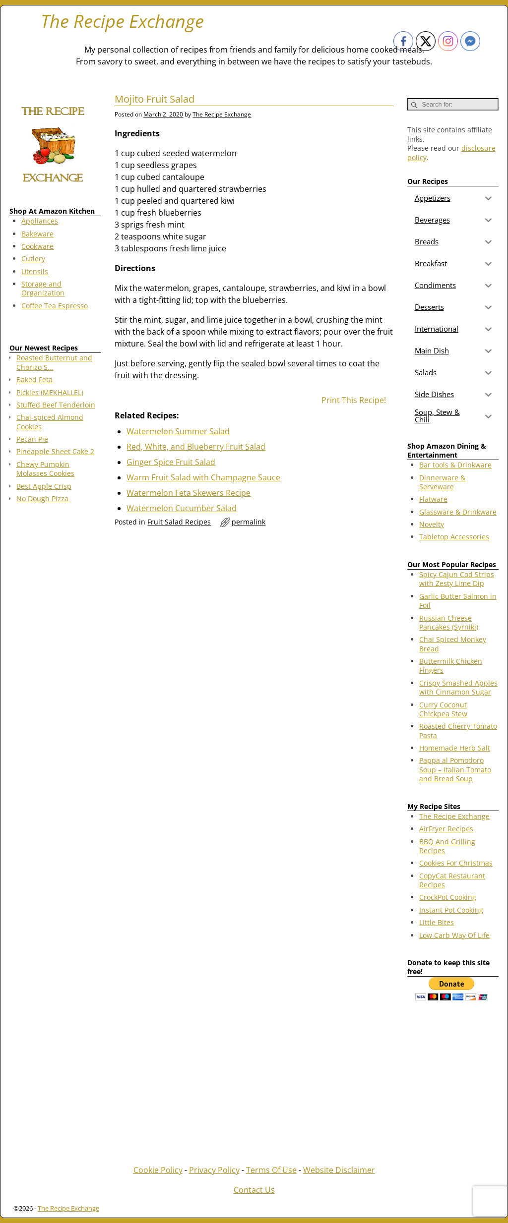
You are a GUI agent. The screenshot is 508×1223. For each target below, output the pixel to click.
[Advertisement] (55, 670)
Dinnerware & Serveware (442, 482)
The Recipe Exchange (122, 21)
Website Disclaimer (339, 1170)
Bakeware (37, 233)
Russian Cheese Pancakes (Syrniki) (448, 622)
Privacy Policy (214, 1170)
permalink (248, 521)
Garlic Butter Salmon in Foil (458, 600)
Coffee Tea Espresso (54, 305)
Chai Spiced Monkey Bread (452, 644)
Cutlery (33, 258)
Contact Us (254, 1189)
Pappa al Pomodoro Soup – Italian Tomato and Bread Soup (455, 769)
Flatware (433, 499)
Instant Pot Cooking (451, 910)
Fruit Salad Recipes (179, 521)
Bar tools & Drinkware (455, 464)
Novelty (431, 524)
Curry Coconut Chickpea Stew (443, 709)
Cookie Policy (158, 1170)
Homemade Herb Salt (454, 748)
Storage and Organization (42, 288)
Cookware (37, 246)
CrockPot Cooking (447, 897)
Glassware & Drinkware (458, 512)
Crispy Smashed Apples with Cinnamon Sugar (458, 687)
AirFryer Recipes (446, 828)
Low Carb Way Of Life (454, 935)
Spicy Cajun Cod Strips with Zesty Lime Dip (456, 579)
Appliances (39, 221)
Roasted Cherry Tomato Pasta (458, 730)
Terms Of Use (271, 1170)
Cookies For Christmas (456, 863)
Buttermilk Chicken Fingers (450, 665)
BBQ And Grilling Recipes (447, 846)
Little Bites (436, 922)
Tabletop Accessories (454, 536)
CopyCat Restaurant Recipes (452, 880)
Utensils (34, 271)
